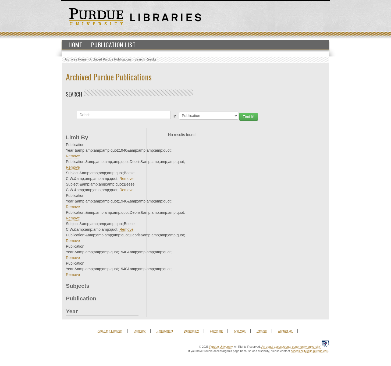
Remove (73, 156)
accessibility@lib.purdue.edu (309, 351)
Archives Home (76, 59)
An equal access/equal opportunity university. (291, 346)
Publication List (113, 44)
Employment (165, 330)
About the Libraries (110, 330)
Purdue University (220, 346)
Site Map (239, 330)
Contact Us (285, 330)
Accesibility (191, 330)
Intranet (261, 330)
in (174, 116)
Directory (139, 330)
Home (75, 44)
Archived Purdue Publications (111, 59)
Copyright (216, 330)
